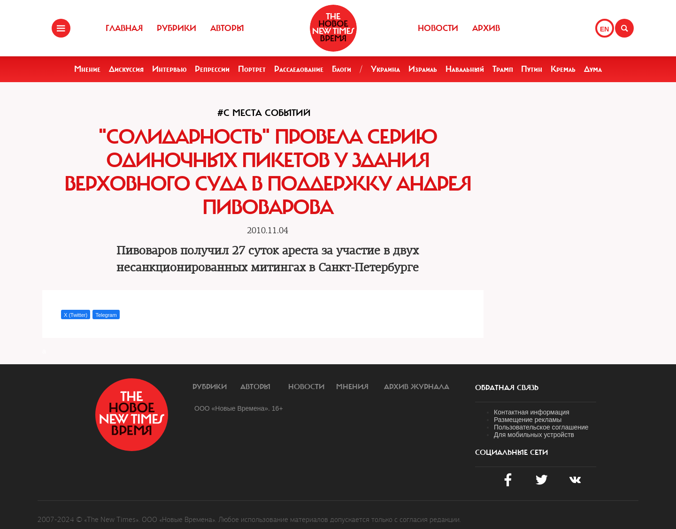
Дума (593, 69)
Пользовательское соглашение (541, 427)
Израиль (422, 69)
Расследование (298, 69)
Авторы (227, 28)
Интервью (169, 69)
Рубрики (176, 28)
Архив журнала (416, 386)
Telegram (105, 315)
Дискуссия (126, 69)
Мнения (352, 386)
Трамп (502, 69)
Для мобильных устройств (534, 434)
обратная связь (506, 387)
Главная (124, 28)
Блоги (341, 69)
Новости (438, 28)
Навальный (465, 69)
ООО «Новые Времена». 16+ (238, 408)
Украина (385, 69)
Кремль (563, 69)
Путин (531, 69)
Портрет (252, 69)
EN (604, 29)
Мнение (87, 69)
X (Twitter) (75, 315)
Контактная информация (531, 412)
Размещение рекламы (527, 419)
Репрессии (212, 69)
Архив (486, 28)
